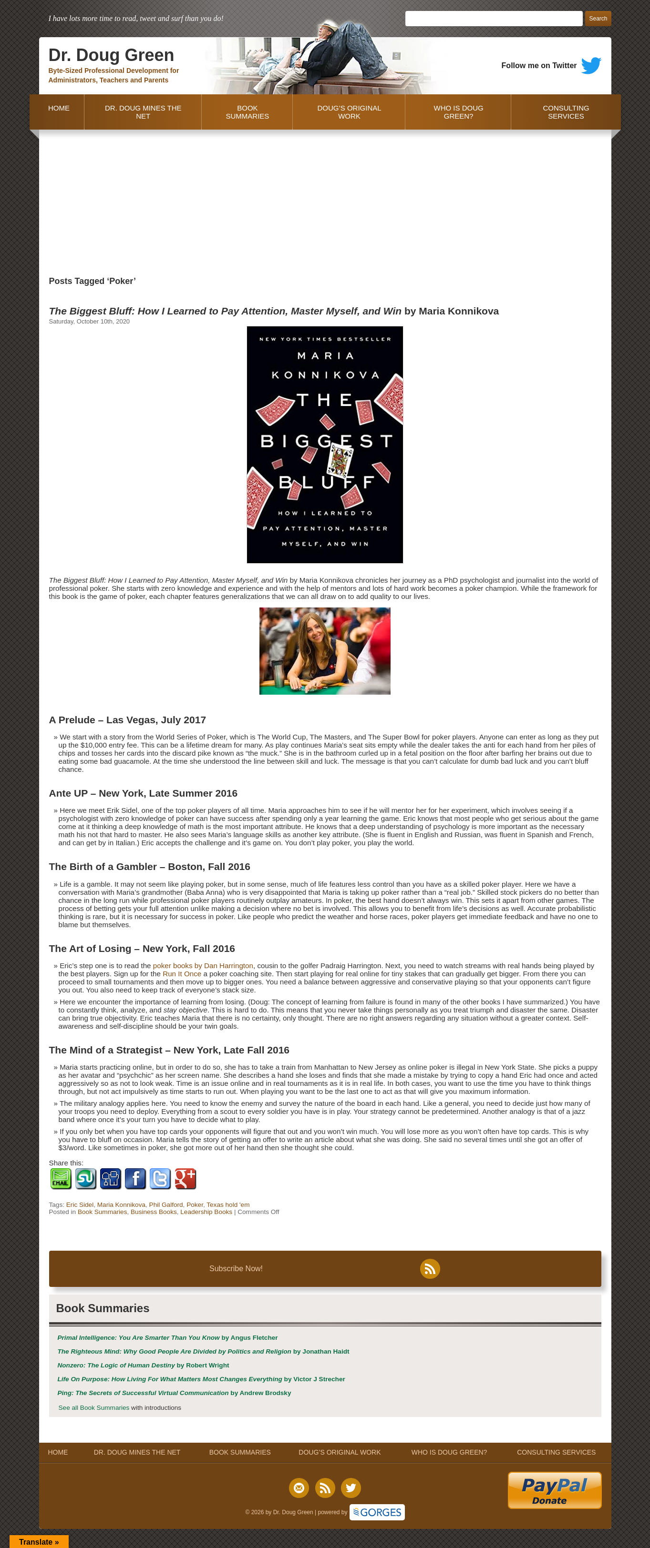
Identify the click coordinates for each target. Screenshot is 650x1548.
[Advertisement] (325, 201)
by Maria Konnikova (274, 310)
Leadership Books (206, 1211)
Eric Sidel (79, 1204)
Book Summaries (102, 1211)
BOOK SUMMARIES (247, 112)
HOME (57, 112)
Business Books (154, 1211)
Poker (194, 1204)
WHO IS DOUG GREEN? (459, 112)
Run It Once (182, 974)
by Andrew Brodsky (174, 1392)
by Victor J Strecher (201, 1379)
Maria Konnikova (121, 1204)
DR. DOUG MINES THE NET (143, 112)
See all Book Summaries (94, 1407)
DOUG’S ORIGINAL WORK (349, 112)
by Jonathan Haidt (204, 1351)
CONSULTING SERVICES (566, 112)
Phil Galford (166, 1204)
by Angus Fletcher (168, 1337)
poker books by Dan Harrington (203, 965)
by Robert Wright (143, 1365)
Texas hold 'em (227, 1204)
